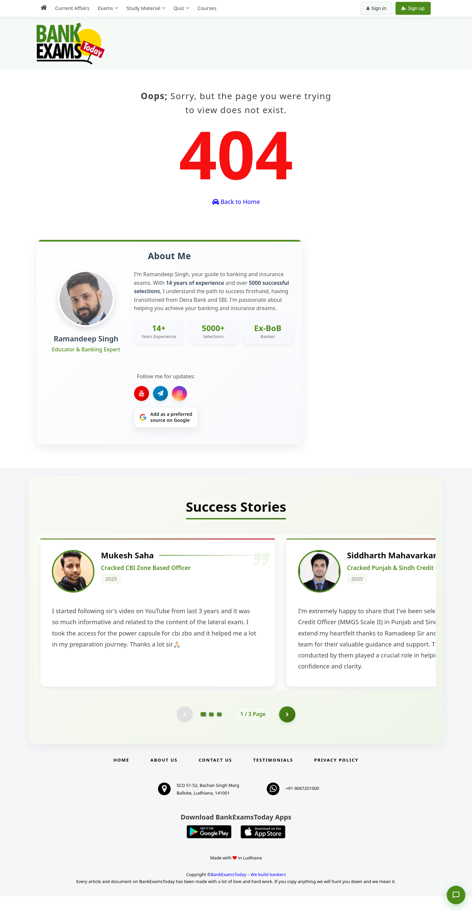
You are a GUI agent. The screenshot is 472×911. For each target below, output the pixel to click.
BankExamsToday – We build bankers (248, 889)
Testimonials (273, 775)
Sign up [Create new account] (412, 8)
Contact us (215, 775)
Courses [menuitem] (207, 8)
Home (121, 775)
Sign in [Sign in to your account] (376, 8)
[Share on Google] (166, 417)
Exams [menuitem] (105, 8)
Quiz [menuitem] (179, 8)
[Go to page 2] (211, 729)
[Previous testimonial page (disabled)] (184, 728)
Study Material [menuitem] (143, 8)
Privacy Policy (336, 775)
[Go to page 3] (219, 729)
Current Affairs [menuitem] (72, 8)
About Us (164, 775)
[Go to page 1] (203, 728)
